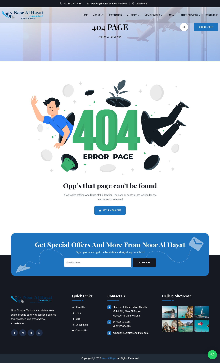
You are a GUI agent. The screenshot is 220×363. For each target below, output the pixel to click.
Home (85, 15)
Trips (78, 313)
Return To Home (110, 210)
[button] (212, 354)
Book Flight (206, 27)
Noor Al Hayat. (109, 358)
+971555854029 (122, 326)
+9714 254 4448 (72, 3)
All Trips (132, 15)
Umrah (171, 15)
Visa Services (152, 15)
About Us (98, 15)
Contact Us (211, 15)
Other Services (189, 15)
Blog (77, 318)
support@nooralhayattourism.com (109, 3)
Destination (115, 15)
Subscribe (144, 262)
